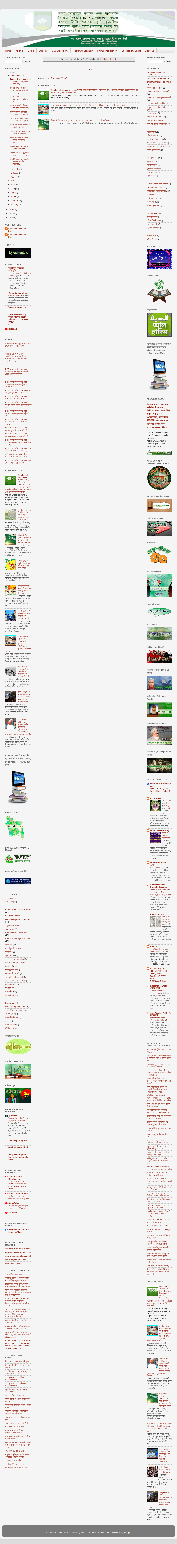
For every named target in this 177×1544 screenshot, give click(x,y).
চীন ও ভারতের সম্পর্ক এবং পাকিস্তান (17, 1361)
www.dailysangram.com (16, 1260)
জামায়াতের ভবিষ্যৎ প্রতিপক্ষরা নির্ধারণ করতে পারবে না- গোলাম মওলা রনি (17, 1327)
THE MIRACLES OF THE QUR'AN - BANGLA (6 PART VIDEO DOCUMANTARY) (159, 976)
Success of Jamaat (131, 50)
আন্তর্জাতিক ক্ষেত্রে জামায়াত (14, 1010)
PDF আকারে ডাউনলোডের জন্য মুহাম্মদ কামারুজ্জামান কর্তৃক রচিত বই (16, 435)
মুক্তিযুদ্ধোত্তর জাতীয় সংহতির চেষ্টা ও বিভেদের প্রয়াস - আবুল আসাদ (24, 564)
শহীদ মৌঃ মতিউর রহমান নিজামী (15, 981)
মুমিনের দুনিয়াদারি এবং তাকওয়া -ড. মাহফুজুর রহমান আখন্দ (158, 1153)
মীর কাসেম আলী (152, 113)
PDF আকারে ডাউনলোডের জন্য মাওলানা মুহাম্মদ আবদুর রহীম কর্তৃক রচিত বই (18, 404)
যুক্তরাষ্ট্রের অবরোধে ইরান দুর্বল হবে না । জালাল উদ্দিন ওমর (158, 1065)
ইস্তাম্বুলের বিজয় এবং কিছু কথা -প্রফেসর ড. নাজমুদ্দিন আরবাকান (157, 1242)
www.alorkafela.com (14, 1263)
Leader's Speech (12, 916)
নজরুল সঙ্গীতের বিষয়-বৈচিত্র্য (14, 1451)
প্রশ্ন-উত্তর (9, 955)
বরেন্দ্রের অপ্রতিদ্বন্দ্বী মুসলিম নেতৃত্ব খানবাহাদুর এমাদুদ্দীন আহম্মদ (17, 1455)
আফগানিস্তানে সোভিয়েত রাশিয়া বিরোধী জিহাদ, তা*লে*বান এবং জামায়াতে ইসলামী (23, 672)
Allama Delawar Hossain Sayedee (158, 886)
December (16, 76)
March (14, 196)
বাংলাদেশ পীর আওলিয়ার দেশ (14, 1395)
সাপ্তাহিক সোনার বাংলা (18, 1147)
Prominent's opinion (107, 50)
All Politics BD (157, 914)
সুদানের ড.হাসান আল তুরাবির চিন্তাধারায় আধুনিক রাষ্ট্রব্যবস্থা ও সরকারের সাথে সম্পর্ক (18, 1444)
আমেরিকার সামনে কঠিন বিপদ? (15, 1427)
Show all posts (110, 59)
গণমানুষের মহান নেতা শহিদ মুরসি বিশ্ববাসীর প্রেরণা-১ (15, 1384)
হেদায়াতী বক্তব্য (10, 995)
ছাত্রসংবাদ (12, 1116)
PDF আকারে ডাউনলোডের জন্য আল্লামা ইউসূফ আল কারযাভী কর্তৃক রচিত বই (16, 421)
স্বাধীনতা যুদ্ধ (9, 988)
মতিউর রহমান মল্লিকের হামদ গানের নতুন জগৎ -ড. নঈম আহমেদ (158, 1206)
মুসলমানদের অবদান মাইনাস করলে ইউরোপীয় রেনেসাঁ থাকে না (16, 1431)
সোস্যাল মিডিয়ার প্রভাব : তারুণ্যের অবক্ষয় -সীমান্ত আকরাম (158, 1221)
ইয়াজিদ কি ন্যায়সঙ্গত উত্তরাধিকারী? (166, 835)
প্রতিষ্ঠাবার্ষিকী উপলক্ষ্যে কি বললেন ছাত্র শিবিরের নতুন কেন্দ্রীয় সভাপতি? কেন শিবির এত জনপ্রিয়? (18, 1334)
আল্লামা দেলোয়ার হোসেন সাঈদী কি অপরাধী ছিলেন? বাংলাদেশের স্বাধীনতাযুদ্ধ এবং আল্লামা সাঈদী (160, 892)
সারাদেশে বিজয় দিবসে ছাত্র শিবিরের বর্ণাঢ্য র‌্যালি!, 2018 (16, 1321)
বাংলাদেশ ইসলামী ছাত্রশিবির (14, 959)
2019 (11, 72)
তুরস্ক (7, 1021)
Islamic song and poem (15, 1006)
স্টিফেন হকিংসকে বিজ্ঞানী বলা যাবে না (17, 1468)
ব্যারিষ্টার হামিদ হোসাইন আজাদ (15, 963)
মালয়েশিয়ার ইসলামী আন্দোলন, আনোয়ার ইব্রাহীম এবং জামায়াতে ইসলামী (24, 615)
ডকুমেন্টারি (8, 952)
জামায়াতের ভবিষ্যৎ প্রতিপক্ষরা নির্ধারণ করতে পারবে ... (20, 126)
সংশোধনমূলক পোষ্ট (153, 205)
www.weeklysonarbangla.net (18, 1256)
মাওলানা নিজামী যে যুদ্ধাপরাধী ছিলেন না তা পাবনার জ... (19, 154)
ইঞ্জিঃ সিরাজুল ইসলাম (153, 135)
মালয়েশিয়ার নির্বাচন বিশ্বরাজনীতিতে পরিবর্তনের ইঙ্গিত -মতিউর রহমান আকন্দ (159, 1168)
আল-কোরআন (9, 898)
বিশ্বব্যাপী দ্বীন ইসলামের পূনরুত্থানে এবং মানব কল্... (20, 113)
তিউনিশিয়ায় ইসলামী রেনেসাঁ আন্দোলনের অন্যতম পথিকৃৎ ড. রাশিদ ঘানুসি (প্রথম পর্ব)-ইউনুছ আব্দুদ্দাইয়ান (159, 1097)
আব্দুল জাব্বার (9, 929)
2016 (11, 217)
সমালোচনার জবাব (10, 984)
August (14, 177)
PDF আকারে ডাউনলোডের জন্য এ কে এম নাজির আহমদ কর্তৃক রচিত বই (18, 449)
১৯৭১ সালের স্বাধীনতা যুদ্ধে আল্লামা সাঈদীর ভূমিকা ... (20, 119)
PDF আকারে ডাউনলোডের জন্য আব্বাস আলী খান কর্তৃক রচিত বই (16, 397)
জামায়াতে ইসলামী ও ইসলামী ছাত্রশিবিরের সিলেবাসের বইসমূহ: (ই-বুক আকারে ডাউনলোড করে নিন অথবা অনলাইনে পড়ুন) (18, 357)
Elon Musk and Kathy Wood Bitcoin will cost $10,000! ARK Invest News (17, 1185)
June (13, 185)
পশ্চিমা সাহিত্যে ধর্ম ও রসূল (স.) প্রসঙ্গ (17, 1423)
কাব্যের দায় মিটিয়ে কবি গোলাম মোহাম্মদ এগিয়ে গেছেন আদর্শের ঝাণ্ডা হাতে (159, 1181)
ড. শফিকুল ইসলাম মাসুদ (13, 948)
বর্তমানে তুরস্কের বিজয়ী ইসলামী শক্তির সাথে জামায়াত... (20, 132)
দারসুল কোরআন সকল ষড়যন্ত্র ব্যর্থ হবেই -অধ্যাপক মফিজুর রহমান (158, 1254)
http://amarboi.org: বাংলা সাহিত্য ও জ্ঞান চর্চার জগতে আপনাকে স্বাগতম (18, 318)
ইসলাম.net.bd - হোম (17, 307)
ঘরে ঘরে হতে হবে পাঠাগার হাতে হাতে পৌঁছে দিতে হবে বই (159, 1188)
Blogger (126, 1533)
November (16, 169)
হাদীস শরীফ (9, 902)
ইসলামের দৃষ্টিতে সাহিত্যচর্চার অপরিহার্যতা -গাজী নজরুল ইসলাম (157, 1141)
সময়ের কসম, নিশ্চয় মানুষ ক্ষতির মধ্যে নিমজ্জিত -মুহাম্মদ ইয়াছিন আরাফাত (159, 1194)
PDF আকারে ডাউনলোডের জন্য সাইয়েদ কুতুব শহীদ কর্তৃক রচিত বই (16, 429)
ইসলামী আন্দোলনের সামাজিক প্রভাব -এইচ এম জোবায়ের (158, 1200)
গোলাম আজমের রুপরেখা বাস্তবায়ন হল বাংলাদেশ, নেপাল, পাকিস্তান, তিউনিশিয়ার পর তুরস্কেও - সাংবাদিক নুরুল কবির (88, 105)
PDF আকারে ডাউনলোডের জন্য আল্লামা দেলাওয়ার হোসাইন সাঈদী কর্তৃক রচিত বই (18, 442)
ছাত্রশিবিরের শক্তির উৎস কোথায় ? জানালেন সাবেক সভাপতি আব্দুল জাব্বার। (18, 1285)
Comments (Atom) (59, 78)
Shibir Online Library (18, 293)
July (13, 181)
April (13, 193)
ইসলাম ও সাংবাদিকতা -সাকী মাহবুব (158, 1226)
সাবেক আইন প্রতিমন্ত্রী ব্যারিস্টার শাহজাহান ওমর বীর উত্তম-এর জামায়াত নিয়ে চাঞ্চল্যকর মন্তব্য (18, 1292)
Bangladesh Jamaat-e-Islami (18, 910)
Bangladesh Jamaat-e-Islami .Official (19, 1231)
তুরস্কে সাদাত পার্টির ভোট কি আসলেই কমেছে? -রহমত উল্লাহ (159, 1117)
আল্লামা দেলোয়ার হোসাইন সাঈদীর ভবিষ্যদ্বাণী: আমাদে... (19, 139)
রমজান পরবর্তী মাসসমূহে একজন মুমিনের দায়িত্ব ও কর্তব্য (157, 1147)
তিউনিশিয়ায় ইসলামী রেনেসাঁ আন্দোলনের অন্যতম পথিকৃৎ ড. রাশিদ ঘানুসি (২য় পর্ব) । (159, 1072)
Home (8, 50)
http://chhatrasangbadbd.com (18, 1252)
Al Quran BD (156, 798)
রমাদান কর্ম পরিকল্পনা (14, 295)
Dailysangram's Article (157, 78)
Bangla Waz (10, 1003)
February (15, 201)
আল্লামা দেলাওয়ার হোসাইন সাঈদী (16, 933)
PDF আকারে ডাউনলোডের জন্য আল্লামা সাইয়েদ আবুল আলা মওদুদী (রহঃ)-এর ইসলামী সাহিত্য (17, 371)
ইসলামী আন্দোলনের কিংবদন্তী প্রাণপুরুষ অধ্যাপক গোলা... (20, 147)
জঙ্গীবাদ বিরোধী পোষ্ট (11, 1017)
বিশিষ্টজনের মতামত (11, 1028)
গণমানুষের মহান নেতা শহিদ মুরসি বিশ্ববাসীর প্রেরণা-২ (15, 1378)
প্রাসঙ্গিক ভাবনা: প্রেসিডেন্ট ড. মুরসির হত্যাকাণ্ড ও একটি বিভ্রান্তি (17, 1372)
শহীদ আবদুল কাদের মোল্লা (14, 977)
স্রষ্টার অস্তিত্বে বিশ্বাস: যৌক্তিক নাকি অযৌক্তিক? (159, 1019)
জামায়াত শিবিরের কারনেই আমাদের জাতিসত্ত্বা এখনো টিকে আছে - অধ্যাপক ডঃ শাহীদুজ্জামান (164, 1455)
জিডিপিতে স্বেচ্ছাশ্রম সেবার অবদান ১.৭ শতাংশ (158, 992)
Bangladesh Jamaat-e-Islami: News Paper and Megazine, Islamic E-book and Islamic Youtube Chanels (18, 1344)
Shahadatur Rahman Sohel (17, 229)
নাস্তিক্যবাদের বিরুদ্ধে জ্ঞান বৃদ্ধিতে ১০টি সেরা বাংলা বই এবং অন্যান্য (16, 455)
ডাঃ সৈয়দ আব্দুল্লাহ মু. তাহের (156, 143)
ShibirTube (13, 1203)
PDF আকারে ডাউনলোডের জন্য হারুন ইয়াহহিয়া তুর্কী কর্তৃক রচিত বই (18, 391)
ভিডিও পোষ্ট (9, 966)
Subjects (43, 50)
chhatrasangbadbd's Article (17, 919)
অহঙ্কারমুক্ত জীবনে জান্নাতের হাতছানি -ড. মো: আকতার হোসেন (158, 1111)
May (13, 189)
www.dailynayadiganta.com (17, 1249)
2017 (11, 213)
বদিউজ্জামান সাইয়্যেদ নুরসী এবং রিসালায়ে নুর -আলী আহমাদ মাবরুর (158, 1174)
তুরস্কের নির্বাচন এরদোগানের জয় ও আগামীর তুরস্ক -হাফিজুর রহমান (158, 1123)
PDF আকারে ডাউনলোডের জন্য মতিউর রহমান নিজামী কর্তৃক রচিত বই (18, 461)
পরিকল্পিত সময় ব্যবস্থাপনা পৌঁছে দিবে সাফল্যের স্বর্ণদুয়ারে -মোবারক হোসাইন (159, 1213)
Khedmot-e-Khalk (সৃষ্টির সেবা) (158, 987)
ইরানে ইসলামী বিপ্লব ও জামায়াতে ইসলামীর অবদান (165, 1469)
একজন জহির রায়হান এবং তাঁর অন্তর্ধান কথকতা (166, 920)
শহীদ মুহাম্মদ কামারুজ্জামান (155, 120)
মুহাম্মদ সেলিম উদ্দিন (11, 970)
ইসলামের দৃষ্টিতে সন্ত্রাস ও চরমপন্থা (158, 1266)
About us (149, 50)
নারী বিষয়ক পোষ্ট (10, 1025)
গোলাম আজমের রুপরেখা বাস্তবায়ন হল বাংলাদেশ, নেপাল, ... (19, 90)
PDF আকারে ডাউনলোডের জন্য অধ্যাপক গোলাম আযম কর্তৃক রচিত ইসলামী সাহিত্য (16, 384)
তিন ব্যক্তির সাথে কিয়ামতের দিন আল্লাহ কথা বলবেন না (160, 950)
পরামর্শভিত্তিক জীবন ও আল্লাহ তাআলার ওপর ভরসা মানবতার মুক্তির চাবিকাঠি (159, 1080)
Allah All (154, 946)
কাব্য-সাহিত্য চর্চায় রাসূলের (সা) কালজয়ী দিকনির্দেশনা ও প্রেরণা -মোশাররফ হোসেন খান (157, 1089)
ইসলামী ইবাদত (10, 1014)
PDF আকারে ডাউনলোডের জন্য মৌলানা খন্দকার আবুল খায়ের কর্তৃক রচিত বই (18, 413)
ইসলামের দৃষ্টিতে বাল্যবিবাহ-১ (14, 1464)
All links (19, 50)
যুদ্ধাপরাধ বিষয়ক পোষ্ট (12, 973)
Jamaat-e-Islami (60, 50)
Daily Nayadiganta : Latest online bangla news (18, 1157)
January (15, 204)
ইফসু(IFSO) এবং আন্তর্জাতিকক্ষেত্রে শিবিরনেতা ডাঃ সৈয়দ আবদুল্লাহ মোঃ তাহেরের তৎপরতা (24, 697)
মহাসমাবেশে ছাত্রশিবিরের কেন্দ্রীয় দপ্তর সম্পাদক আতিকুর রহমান (18, 1206)
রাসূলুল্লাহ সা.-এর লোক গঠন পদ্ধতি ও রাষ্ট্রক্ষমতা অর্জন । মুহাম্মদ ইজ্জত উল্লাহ (159, 1057)
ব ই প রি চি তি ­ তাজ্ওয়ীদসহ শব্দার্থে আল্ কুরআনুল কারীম (166, 804)
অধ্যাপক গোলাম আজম (12, 925)
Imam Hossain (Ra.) (159, 830)
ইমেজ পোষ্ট (8, 945)
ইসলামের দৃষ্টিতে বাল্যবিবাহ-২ (14, 1460)
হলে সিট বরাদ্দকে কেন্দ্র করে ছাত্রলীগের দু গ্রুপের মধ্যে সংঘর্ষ (19, 1197)
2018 (11, 209)
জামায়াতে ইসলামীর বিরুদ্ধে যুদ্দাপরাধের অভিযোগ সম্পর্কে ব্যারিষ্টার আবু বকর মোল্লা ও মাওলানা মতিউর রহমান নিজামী (159, 1427)
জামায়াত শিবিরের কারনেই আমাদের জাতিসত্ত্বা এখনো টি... (19, 99)
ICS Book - (13, 329)
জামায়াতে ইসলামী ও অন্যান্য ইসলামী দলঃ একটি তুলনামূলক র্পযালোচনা (24, 589)
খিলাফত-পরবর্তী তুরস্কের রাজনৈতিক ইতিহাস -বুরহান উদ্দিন (158, 1248)
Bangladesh (152, 158)
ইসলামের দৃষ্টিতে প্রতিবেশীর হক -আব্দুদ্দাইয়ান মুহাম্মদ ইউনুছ (18, 1119)
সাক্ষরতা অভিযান (155, 867)
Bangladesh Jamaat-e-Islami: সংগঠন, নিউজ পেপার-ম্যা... (20, 81)
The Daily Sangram (17, 1140)
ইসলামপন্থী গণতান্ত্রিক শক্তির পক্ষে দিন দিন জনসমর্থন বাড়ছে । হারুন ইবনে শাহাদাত (158, 1271)
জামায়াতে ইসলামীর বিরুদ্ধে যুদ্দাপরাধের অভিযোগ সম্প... (20, 106)
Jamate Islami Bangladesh (15, 1177)
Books (31, 50)
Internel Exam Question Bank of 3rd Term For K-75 (160, 791)
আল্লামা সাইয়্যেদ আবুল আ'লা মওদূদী (17, 939)
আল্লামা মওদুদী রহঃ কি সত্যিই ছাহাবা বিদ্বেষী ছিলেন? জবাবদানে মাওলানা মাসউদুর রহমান (24, 515)
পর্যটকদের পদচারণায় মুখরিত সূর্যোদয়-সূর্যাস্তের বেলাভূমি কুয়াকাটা (16, 1412)
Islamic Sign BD (157, 968)
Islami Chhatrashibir (83, 50)
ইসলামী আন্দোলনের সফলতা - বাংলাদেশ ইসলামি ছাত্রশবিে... (19, 161)
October (15, 173)
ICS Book (12, 1213)
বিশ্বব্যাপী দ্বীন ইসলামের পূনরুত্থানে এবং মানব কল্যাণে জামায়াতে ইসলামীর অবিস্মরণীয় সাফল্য (81, 120)
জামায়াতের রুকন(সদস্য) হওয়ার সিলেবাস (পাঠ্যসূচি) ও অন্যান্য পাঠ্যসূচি (18, 344)
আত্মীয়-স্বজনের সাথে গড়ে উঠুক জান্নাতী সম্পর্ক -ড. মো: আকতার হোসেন (157, 1160)
